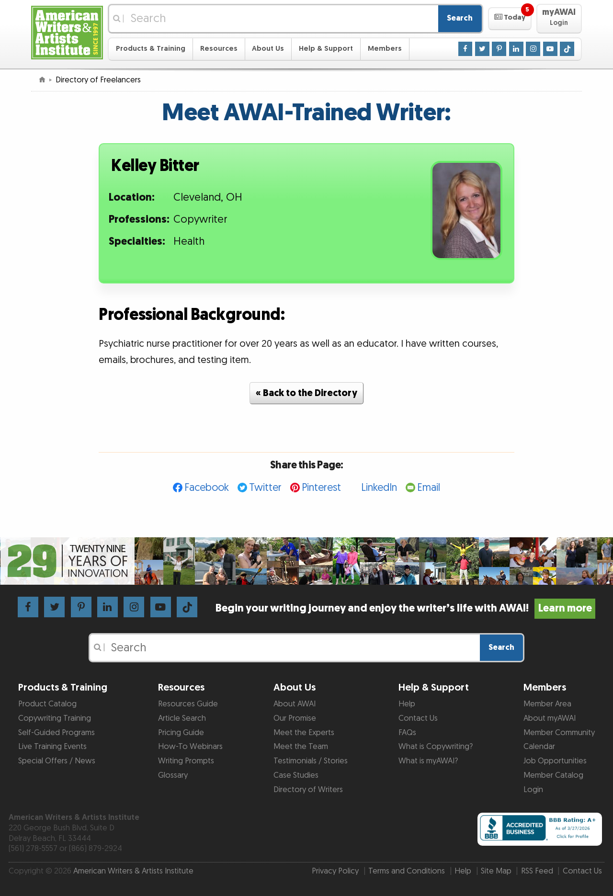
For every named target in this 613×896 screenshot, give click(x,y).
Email (428, 488)
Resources (219, 48)
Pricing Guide (181, 732)
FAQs (407, 732)
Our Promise (294, 718)
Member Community (559, 732)
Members (385, 48)
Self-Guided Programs (56, 732)
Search (460, 18)
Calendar (539, 746)
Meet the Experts (303, 732)
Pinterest (321, 488)
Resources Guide (188, 704)
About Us (268, 48)
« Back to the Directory (306, 393)
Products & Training (150, 48)
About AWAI (294, 704)
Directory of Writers (308, 789)
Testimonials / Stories (310, 761)
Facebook (206, 488)
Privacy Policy (335, 871)
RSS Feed (537, 871)
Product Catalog (47, 704)
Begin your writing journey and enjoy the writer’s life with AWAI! (405, 608)
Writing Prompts (186, 761)
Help (406, 704)
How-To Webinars (190, 746)
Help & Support (326, 48)
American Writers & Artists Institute (133, 871)
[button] (510, 18)
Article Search (182, 718)
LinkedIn (379, 488)
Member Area (547, 704)
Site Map (496, 871)
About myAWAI (549, 718)
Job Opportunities (555, 761)
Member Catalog (553, 775)
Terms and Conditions (406, 871)
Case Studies (295, 775)
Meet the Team (300, 746)
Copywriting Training (54, 718)
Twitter (265, 488)
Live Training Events (52, 746)
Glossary (173, 775)
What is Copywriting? (435, 746)
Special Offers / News (56, 761)
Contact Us (418, 718)
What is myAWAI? (428, 761)
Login (533, 789)
